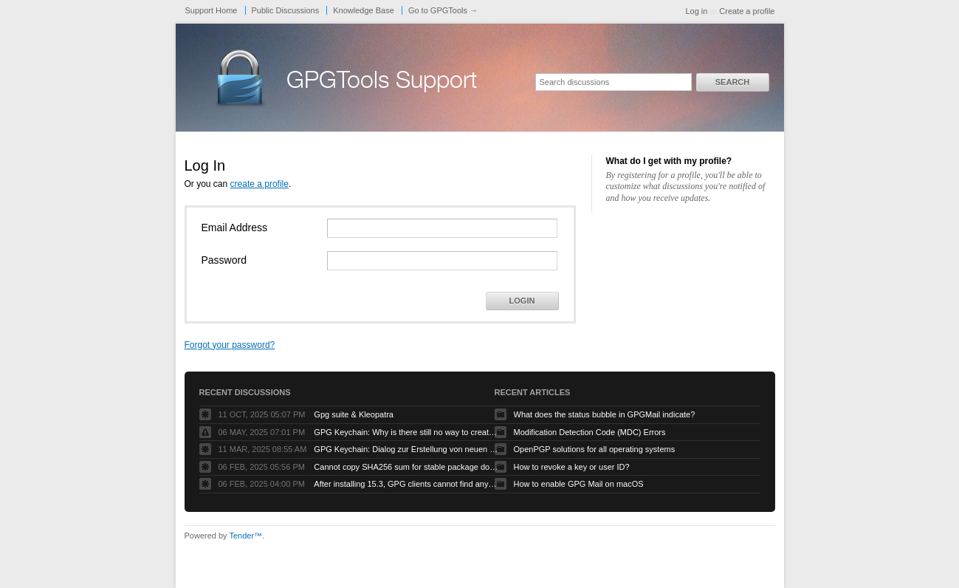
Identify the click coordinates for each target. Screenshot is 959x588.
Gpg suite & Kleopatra (353, 414)
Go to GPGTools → (443, 10)
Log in (696, 11)
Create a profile (746, 11)
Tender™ (245, 535)
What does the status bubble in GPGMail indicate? (604, 414)
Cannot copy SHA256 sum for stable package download (406, 466)
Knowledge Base (363, 10)
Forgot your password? (230, 345)
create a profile (259, 184)
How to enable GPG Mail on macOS (579, 483)
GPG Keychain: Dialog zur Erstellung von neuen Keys (406, 449)
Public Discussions (286, 10)
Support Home (211, 10)
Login (522, 300)
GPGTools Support (381, 83)
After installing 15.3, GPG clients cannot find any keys (406, 483)
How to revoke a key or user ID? (572, 466)
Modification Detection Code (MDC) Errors (590, 432)
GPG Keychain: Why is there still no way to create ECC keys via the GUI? (406, 432)
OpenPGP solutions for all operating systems (595, 449)
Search (732, 82)
